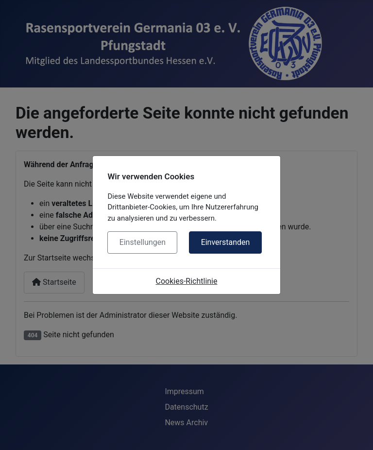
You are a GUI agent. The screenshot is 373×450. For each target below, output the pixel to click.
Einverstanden (225, 242)
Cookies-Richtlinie (187, 281)
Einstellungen (142, 242)
